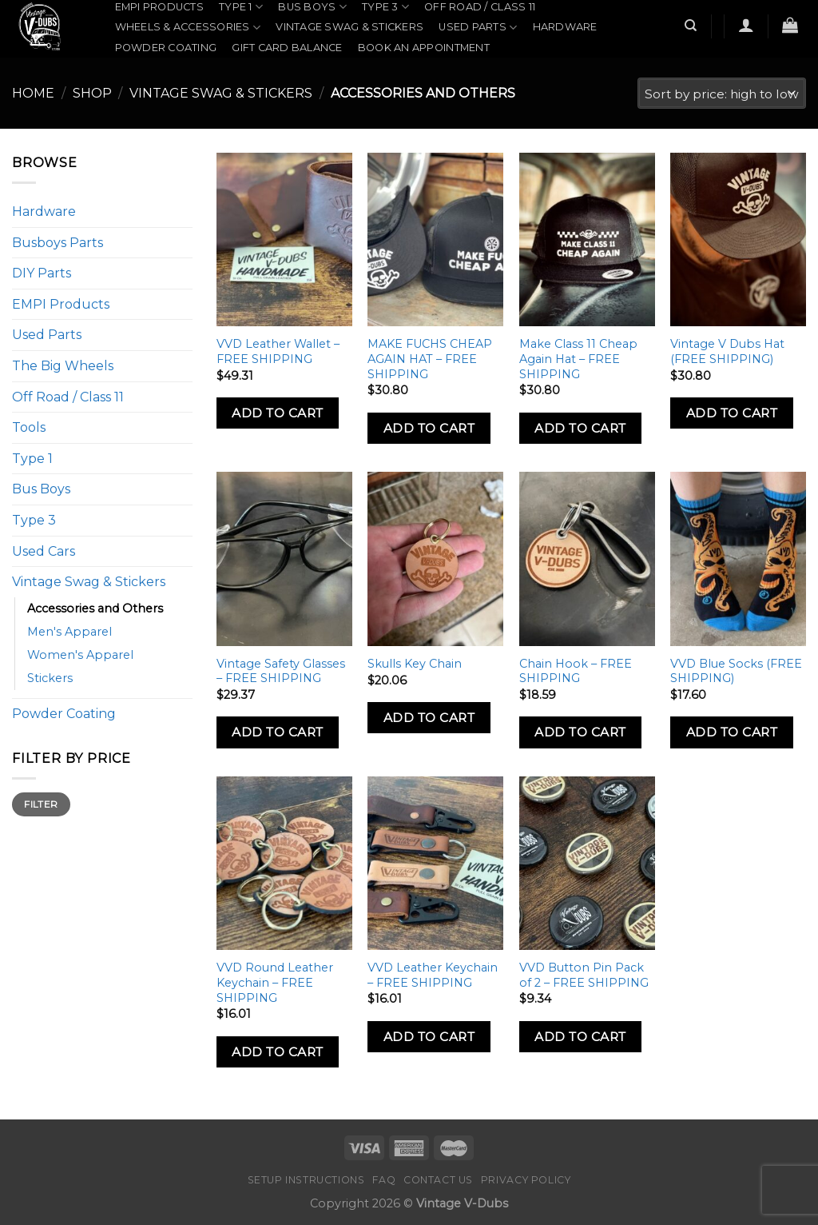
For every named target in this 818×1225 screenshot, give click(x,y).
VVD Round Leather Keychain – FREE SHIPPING (274, 982)
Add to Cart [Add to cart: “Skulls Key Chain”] (429, 717)
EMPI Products (159, 7)
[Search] (691, 25)
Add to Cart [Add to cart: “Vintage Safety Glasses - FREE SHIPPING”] (277, 732)
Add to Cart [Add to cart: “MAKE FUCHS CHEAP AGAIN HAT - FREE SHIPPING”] (429, 428)
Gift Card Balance (287, 48)
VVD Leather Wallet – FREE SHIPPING (278, 351)
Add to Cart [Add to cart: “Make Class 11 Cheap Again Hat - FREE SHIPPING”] (579, 428)
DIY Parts (41, 273)
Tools (29, 427)
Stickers (50, 678)
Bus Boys (41, 489)
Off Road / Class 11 (479, 7)
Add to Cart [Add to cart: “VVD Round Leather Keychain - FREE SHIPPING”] (277, 1051)
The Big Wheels (62, 365)
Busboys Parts (57, 242)
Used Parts (478, 27)
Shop (92, 93)
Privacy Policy (526, 1180)
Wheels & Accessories (188, 27)
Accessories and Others (95, 608)
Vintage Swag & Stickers (349, 27)
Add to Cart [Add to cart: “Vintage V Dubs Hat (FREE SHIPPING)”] (731, 413)
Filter (41, 804)
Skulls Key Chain (414, 663)
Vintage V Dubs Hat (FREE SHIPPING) (727, 351)
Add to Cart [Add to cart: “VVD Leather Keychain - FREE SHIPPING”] (429, 1036)
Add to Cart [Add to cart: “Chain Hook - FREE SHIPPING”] (579, 732)
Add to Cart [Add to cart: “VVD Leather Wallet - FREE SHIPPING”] (277, 413)
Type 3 (34, 520)
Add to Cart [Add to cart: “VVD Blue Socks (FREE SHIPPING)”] (731, 732)
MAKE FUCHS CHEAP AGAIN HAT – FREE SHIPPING (429, 359)
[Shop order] (721, 93)
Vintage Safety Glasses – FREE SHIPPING (280, 671)
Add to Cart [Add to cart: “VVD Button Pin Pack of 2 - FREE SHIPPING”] (579, 1036)
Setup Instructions (306, 1180)
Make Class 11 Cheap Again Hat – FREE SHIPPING (578, 359)
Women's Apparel (80, 655)
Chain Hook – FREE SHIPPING (575, 671)
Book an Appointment (424, 48)
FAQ (383, 1180)
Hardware (565, 27)
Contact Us (438, 1180)
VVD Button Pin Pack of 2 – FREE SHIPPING (584, 975)
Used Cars (43, 551)
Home (33, 93)
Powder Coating (166, 48)
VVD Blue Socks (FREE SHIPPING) (736, 671)
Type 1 (32, 458)
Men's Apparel (69, 631)
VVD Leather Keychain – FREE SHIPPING (432, 975)
